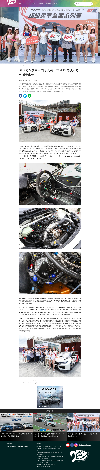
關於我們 (48, 3)
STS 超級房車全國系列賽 (26, 382)
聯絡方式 (56, 3)
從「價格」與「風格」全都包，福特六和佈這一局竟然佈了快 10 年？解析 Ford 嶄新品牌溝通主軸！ (50, 448)
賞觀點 (34, 3)
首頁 (20, 66)
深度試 (27, 3)
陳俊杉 (38, 382)
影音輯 (41, 3)
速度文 (21, 3)
